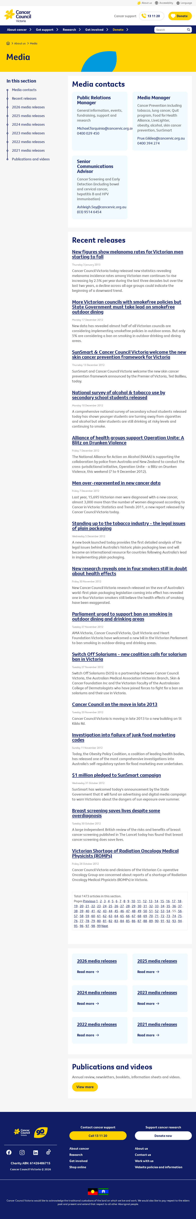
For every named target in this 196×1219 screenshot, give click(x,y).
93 (174, 921)
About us (144, 3)
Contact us (143, 1155)
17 (174, 901)
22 (93, 906)
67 (133, 916)
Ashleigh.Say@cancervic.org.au (101, 207)
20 (81, 906)
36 (174, 906)
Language (184, 3)
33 (157, 906)
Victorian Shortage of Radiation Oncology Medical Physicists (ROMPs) (125, 853)
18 (179, 901)
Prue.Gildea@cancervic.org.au (161, 138)
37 (180, 906)
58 (81, 916)
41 (93, 911)
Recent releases (24, 98)
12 (145, 901)
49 (139, 911)
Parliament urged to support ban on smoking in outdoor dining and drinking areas (122, 616)
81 (105, 921)
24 (105, 906)
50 (145, 911)
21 (87, 906)
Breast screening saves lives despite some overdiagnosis (116, 812)
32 (151, 906)
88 (145, 921)
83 (116, 921)
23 (99, 906)
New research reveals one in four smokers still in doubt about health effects (129, 570)
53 (162, 911)
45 (116, 911)
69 (145, 916)
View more (85, 1086)
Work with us (144, 1161)
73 (168, 916)
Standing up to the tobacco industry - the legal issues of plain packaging (128, 525)
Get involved (78, 1161)
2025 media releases (157, 961)
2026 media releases (97, 961)
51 (151, 911)
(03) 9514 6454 (89, 211)
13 (150, 901)
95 (76, 926)
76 (76, 921)
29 (133, 906)
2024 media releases (97, 992)
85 (128, 921)
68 (139, 916)
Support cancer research (163, 1127)
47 (128, 911)
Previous (89, 901)
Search (189, 29)
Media (33, 43)
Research (76, 1155)
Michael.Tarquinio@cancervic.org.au (105, 128)
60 (93, 916)
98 (93, 926)
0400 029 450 (88, 133)
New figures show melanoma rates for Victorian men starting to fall (127, 254)
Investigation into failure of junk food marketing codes (123, 737)
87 (139, 921)
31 (145, 906)
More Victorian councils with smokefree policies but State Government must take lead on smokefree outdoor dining (126, 307)
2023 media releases (157, 992)
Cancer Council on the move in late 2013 (114, 704)
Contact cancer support (98, 1127)
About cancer (79, 1148)
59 (87, 916)
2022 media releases (97, 1024)
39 (81, 911)
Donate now (163, 1136)
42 (99, 911)
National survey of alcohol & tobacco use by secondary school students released (118, 394)
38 (76, 911)
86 (133, 921)
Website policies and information (158, 1167)
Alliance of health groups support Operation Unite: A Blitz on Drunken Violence (128, 440)
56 (180, 911)
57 (76, 916)
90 (157, 921)
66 (128, 916)
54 (168, 911)
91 (162, 921)
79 (93, 921)
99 (99, 926)
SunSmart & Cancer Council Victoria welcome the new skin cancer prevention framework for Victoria (129, 354)
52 (157, 911)
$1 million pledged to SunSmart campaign (116, 775)
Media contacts (24, 89)
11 (139, 901)
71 (157, 916)
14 (156, 901)
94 (180, 921)
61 (99, 916)
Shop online (77, 1167)
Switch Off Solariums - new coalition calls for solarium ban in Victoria (129, 656)
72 (162, 916)
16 (168, 901)
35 (168, 906)
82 (110, 921)
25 (110, 906)
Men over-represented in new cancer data (116, 483)
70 (151, 916)
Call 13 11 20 (98, 1136)
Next (104, 926)
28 (128, 906)
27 (122, 906)
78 (87, 921)
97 (87, 926)
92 (168, 921)
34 (162, 906)
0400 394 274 (148, 143)
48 (133, 911)
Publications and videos (31, 159)
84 (122, 921)
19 (76, 906)
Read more (85, 971)
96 (81, 926)
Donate (182, 16)
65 (122, 916)
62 (105, 916)
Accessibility (164, 3)
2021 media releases (157, 1024)
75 (180, 916)
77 (81, 921)
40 (87, 911)
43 (105, 911)
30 (139, 906)
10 (133, 901)
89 (151, 921)
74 (174, 916)
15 (162, 901)
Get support (44, 29)
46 (122, 911)
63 (110, 916)
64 (116, 916)
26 (116, 906)
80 (99, 921)
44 (110, 911)
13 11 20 (153, 16)
